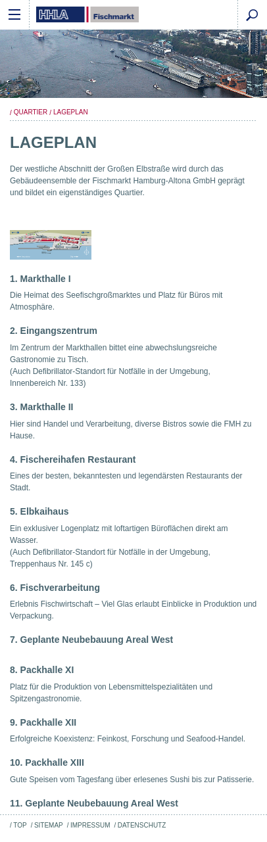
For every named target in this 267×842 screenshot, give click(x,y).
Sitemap (48, 825)
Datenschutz (142, 825)
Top (19, 825)
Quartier (30, 112)
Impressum (90, 825)
